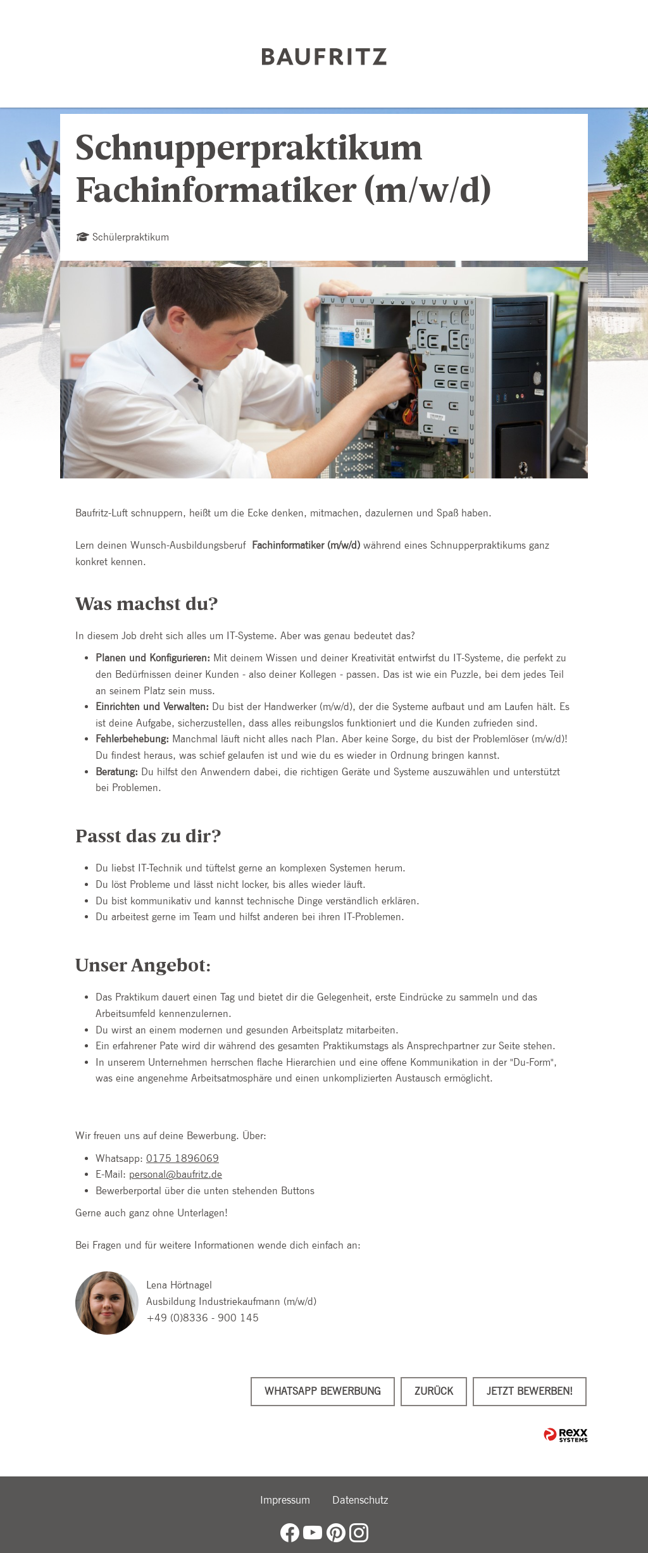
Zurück (433, 1391)
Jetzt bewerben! (530, 1391)
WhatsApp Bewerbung (323, 1391)
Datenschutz (360, 1500)
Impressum (285, 1500)
